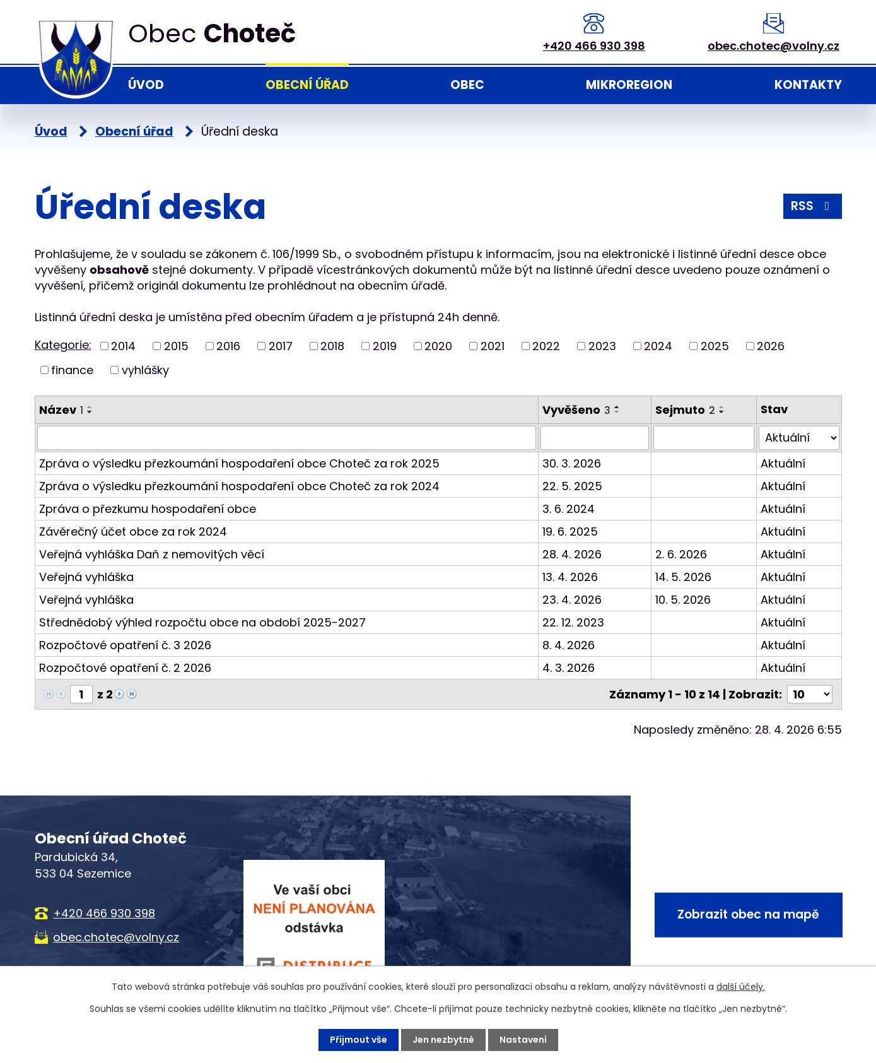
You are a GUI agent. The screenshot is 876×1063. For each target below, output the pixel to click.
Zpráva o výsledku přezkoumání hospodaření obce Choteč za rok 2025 (239, 463)
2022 (546, 346)
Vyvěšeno (576, 410)
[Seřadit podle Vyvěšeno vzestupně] (617, 406)
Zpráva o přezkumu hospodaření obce (147, 509)
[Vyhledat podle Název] (286, 438)
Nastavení (523, 1039)
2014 (123, 346)
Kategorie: (63, 345)
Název (61, 410)
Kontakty (808, 84)
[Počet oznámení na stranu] (809, 694)
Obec (467, 84)
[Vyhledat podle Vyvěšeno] (594, 438)
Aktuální (783, 463)
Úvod (146, 84)
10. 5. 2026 (683, 600)
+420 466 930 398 (594, 46)
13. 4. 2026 (570, 577)
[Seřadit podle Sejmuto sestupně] (722, 411)
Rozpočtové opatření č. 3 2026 (125, 645)
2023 (602, 346)
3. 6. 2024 (568, 509)
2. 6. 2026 (681, 554)
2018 (332, 346)
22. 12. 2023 (573, 622)
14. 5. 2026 (683, 577)
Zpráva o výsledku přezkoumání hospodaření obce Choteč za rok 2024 (239, 486)
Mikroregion (629, 84)
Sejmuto (685, 410)
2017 (281, 346)
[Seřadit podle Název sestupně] (90, 411)
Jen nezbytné (443, 1039)
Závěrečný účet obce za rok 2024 (133, 531)
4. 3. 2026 (568, 668)
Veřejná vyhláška (86, 577)
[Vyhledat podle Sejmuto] (704, 438)
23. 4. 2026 (572, 600)
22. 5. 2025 (572, 486)
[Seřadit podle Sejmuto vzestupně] (722, 406)
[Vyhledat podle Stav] (799, 438)
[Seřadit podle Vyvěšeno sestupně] (617, 411)
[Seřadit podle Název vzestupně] (90, 406)
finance (72, 370)
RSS (812, 205)
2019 (385, 346)
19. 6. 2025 (570, 531)
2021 (493, 346)
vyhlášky (145, 370)
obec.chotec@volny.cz (773, 46)
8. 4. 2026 (568, 645)
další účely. (740, 986)
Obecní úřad (307, 84)
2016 (228, 346)
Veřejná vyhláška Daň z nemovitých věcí (151, 554)
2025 (715, 346)
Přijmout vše (358, 1039)
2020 (438, 346)
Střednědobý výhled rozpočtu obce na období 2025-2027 (202, 622)
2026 (771, 346)
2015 (176, 346)
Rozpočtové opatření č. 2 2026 (125, 668)
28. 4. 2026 (572, 554)
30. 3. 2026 (571, 463)
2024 (658, 346)
